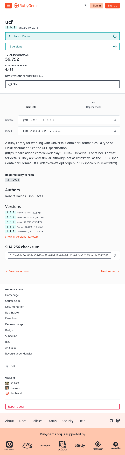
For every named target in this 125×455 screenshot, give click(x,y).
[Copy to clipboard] (114, 120)
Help (82, 421)
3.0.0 (10, 212)
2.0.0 (10, 226)
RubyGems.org (51, 434)
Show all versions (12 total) (21, 236)
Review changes (15, 324)
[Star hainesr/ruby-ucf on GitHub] (62, 84)
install (8, 130)
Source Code (13, 301)
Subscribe (11, 336)
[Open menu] (8, 5)
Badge (9, 330)
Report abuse (16, 406)
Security (67, 421)
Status (52, 421)
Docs (22, 421)
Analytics (10, 347)
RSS (7, 342)
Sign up (112, 5)
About (9, 421)
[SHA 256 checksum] (59, 255)
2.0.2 (10, 217)
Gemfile (9, 119)
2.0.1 (10, 222)
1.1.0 (10, 231)
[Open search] (85, 5)
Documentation (14, 306)
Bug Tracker (12, 312)
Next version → (110, 271)
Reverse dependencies (19, 353)
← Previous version (17, 271)
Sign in (97, 5)
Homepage (12, 295)
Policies (37, 421)
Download (11, 318)
